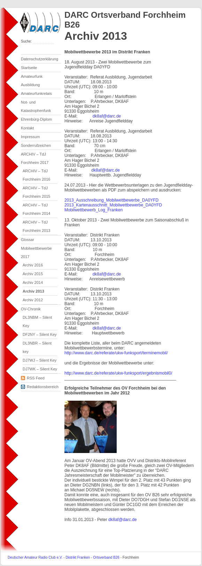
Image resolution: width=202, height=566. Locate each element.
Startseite (29, 68)
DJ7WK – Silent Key (40, 369)
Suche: (27, 41)
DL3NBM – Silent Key (37, 321)
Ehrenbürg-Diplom (36, 119)
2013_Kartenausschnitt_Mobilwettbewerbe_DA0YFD (113, 205)
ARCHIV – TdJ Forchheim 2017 (35, 158)
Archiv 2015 (33, 274)
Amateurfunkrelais (36, 93)
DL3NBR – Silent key (37, 347)
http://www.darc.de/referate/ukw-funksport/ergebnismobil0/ (118, 373)
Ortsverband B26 (106, 557)
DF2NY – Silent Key (40, 334)
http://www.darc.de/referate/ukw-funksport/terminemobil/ (116, 352)
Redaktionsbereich (40, 386)
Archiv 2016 (33, 265)
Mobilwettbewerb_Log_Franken (93, 209)
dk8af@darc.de (107, 116)
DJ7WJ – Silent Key (39, 360)
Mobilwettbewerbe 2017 (36, 252)
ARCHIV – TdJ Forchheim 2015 (36, 192)
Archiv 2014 (33, 282)
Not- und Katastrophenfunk (36, 106)
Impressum (30, 137)
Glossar (27, 239)
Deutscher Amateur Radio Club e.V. (35, 557)
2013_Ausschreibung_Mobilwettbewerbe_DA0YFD (111, 200)
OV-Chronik (31, 309)
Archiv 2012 (33, 300)
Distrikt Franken (77, 557)
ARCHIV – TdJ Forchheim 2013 (36, 226)
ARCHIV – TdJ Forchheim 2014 (36, 209)
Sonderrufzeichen (36, 145)
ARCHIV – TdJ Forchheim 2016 (36, 175)
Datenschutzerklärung (39, 59)
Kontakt (27, 128)
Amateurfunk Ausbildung (31, 80)
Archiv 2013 (33, 291)
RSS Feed (33, 377)
